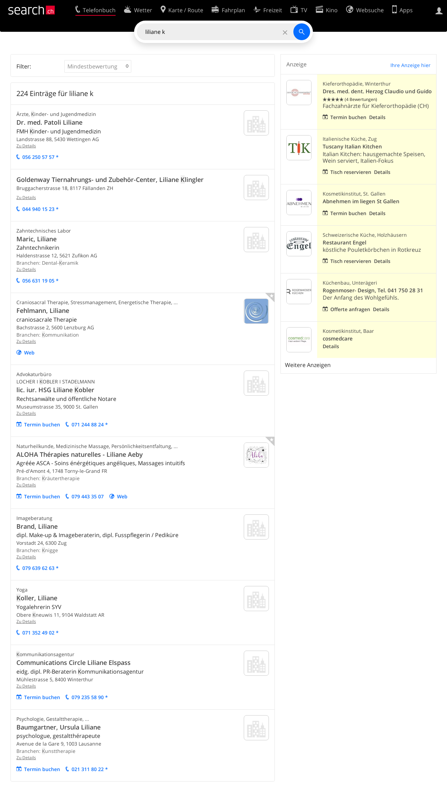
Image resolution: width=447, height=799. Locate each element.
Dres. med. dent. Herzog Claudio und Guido (377, 91)
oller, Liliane (36, 598)
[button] (97, 66)
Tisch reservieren (350, 172)
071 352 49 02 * (40, 632)
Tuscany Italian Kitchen (352, 146)
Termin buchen (42, 424)
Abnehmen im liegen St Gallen (361, 201)
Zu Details (26, 146)
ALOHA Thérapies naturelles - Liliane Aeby (79, 454)
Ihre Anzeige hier (410, 65)
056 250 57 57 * (40, 157)
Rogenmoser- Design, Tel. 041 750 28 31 (373, 290)
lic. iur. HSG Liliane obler (55, 390)
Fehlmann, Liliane (42, 310)
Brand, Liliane (37, 526)
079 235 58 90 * (90, 697)
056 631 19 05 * (40, 280)
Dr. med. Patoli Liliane (49, 122)
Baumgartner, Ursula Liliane (58, 727)
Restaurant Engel (344, 242)
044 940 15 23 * (40, 209)
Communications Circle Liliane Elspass (73, 662)
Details (377, 117)
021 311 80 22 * (90, 769)
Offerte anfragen (350, 309)
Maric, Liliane (36, 239)
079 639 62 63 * (40, 568)
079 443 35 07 (88, 496)
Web (29, 352)
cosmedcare (338, 338)
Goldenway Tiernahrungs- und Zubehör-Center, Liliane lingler (110, 179)
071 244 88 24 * (90, 424)
